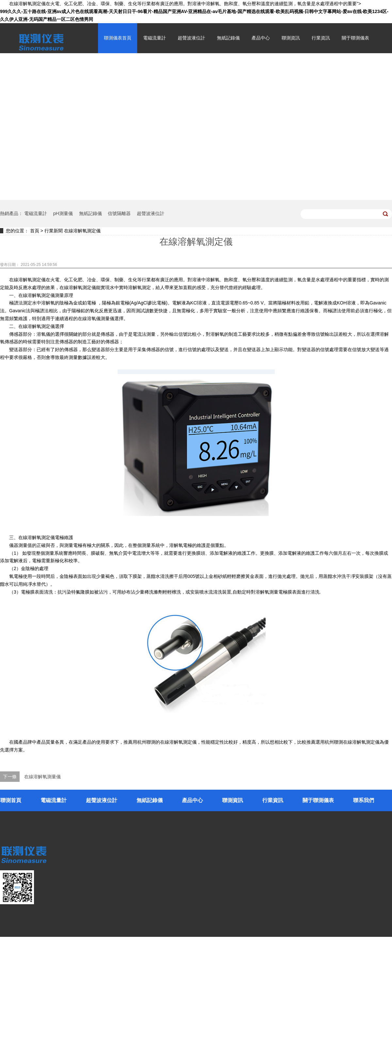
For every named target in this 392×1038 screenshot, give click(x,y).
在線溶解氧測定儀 (82, 230)
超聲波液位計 (191, 38)
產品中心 (261, 38)
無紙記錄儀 (228, 38)
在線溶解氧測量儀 (42, 776)
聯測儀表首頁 (117, 38)
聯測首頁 (10, 800)
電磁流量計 (154, 38)
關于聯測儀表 (355, 38)
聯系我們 (363, 800)
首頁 (34, 230)
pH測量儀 (63, 213)
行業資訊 (321, 38)
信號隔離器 (119, 213)
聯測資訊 (291, 38)
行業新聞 (53, 230)
